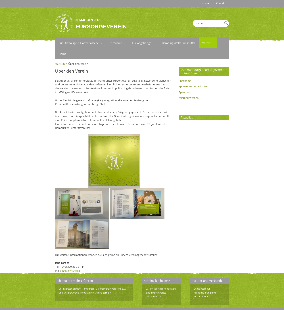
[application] (99, 42)
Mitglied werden (189, 87)
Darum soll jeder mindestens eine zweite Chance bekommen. (160, 281)
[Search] (226, 23)
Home (225, 303)
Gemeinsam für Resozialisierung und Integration (206, 281)
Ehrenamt (185, 70)
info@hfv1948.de (72, 260)
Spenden (184, 81)
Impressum (195, 303)
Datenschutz (211, 303)
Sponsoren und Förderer (194, 75)
